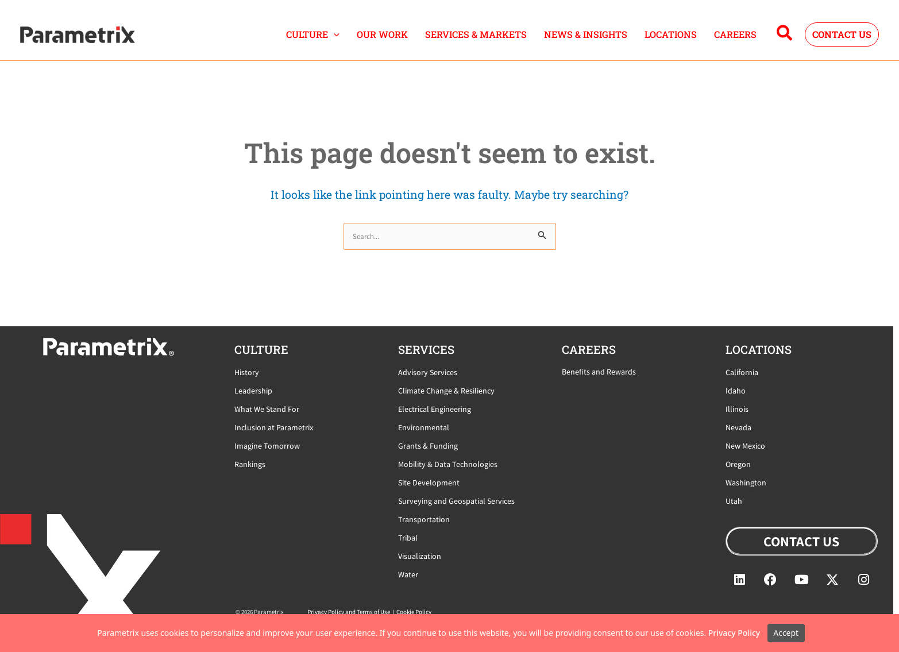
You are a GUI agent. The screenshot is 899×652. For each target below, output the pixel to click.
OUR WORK (382, 34)
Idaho (736, 390)
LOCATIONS (671, 34)
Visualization (419, 556)
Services (426, 349)
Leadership (253, 390)
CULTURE (312, 34)
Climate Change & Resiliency (446, 390)
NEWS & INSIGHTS (585, 34)
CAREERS (735, 34)
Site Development (429, 482)
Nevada (738, 427)
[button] (333, 34)
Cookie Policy (413, 612)
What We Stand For (266, 409)
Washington (746, 482)
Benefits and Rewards (599, 371)
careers (589, 349)
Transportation (424, 519)
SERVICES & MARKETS (476, 34)
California (742, 372)
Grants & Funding (428, 446)
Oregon (738, 464)
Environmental (423, 427)
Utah (734, 501)
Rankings (249, 464)
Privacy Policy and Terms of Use (348, 612)
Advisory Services (427, 372)
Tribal (408, 538)
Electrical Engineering (434, 409)
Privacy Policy (734, 632)
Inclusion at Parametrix (273, 427)
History (246, 372)
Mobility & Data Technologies (447, 464)
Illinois (737, 409)
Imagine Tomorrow (267, 446)
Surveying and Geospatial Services (456, 501)
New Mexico (745, 446)
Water (408, 574)
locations (759, 349)
